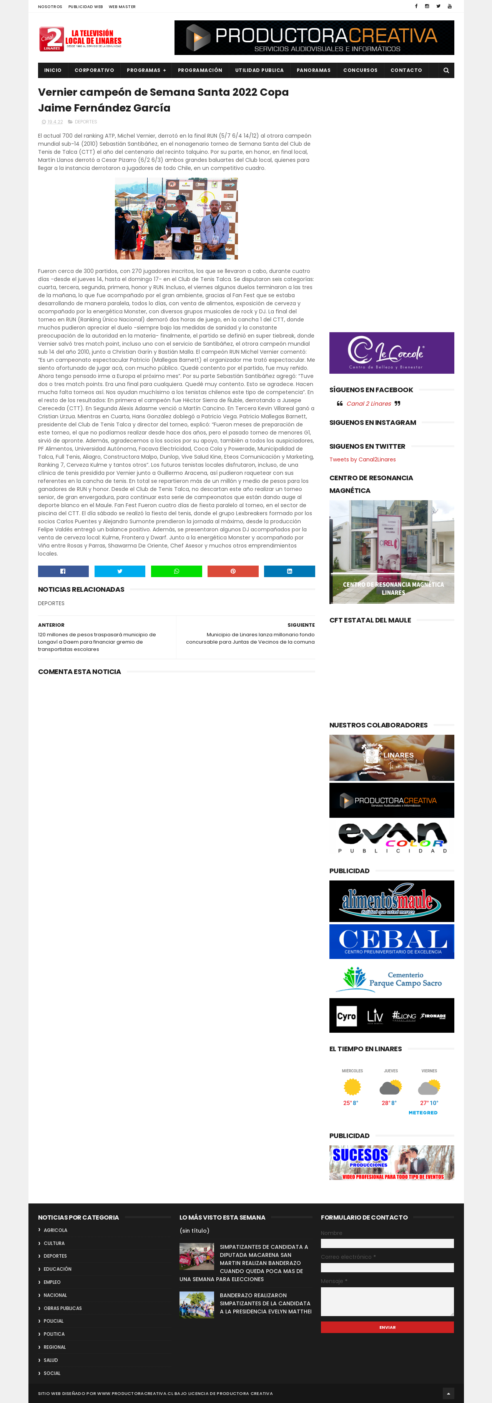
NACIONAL (55, 1295)
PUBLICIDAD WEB (85, 7)
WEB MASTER (122, 7)
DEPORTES (86, 121)
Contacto (406, 70)
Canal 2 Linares (368, 403)
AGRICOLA (55, 1230)
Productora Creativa (245, 1393)
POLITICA (54, 1334)
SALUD (51, 1360)
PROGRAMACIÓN (200, 70)
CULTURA (54, 1243)
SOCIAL (52, 1373)
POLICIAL (53, 1321)
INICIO (53, 70)
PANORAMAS (314, 70)
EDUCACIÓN (57, 1269)
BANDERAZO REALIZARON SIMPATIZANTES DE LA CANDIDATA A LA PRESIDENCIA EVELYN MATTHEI (266, 1303)
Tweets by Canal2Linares (362, 459)
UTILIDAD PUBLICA (259, 70)
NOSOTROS (50, 7)
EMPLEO (52, 1282)
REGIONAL (55, 1347)
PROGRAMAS (144, 70)
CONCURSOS (360, 70)
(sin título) (194, 1231)
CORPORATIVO (95, 70)
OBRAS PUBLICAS (63, 1308)
